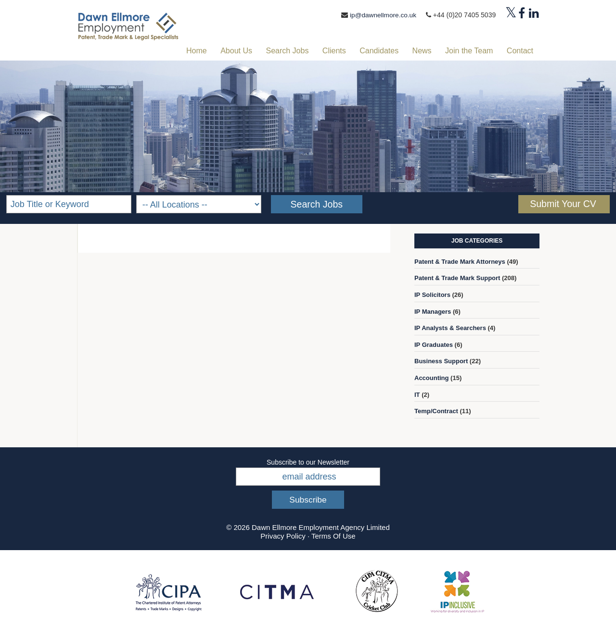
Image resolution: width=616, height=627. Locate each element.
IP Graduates (433, 344)
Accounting (431, 377)
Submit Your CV (563, 203)
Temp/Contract (436, 411)
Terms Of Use (333, 536)
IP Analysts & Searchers (450, 328)
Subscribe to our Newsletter (308, 462)
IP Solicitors (432, 294)
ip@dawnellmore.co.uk (382, 15)
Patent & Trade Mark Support (457, 278)
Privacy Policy (282, 536)
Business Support (441, 361)
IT (417, 394)
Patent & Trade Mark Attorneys (459, 261)
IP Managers (432, 311)
